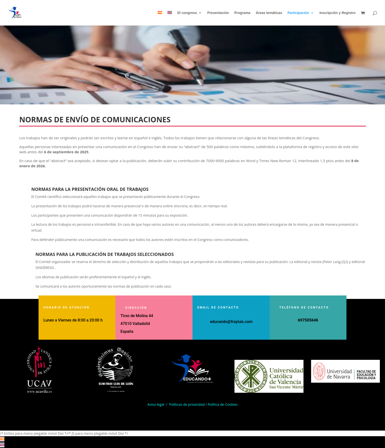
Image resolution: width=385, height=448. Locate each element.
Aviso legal (155, 404)
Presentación (218, 13)
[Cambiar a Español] (2, 439)
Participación (298, 13)
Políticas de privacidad (187, 404)
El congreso (187, 13)
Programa (242, 13)
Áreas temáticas (269, 13)
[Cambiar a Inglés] (169, 18)
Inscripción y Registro (337, 13)
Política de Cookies (223, 404)
